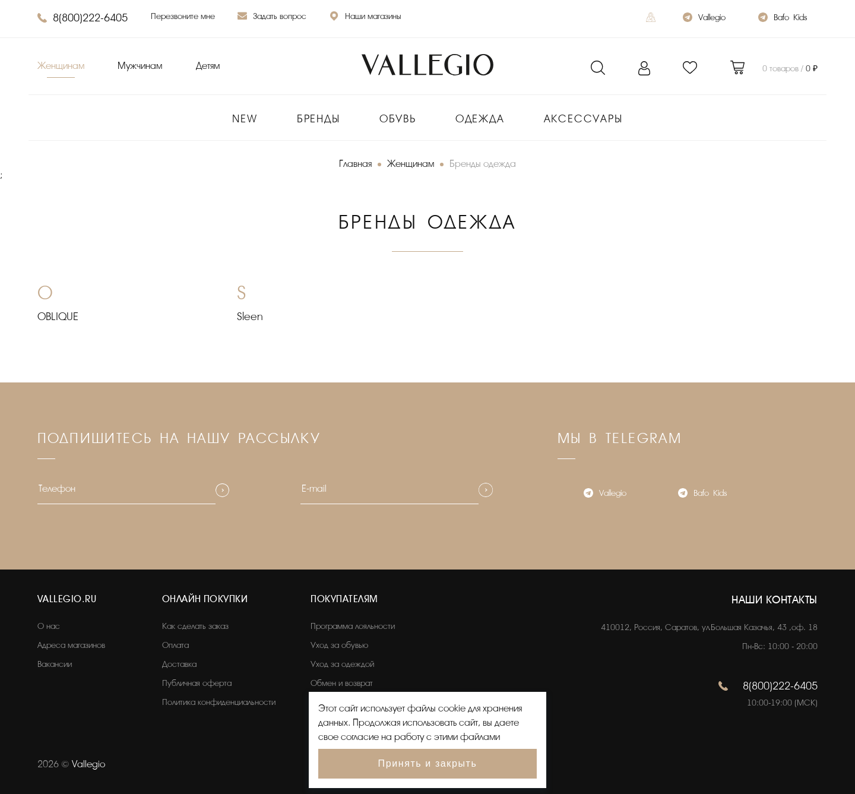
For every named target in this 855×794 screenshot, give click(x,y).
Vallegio (704, 18)
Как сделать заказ (195, 626)
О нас (48, 626)
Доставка (179, 664)
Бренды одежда (482, 164)
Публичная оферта (197, 683)
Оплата (175, 645)
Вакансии (54, 664)
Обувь (397, 119)
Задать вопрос (272, 17)
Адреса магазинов (71, 645)
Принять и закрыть (427, 763)
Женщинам (60, 66)
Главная (355, 164)
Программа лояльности (353, 626)
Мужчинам (140, 66)
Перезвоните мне (183, 16)
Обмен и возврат (342, 683)
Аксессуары (583, 119)
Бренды (318, 119)
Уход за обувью (339, 645)
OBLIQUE (57, 316)
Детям (208, 66)
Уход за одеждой (342, 664)
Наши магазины (365, 17)
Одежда (480, 119)
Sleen (250, 316)
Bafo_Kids (782, 18)
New (244, 119)
